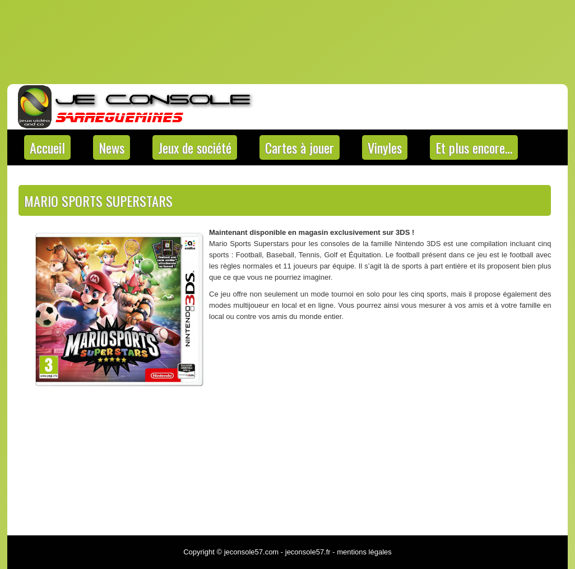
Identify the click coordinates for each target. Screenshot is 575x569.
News (111, 147)
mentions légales (364, 552)
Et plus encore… (473, 147)
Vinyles (385, 147)
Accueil (47, 147)
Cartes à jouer (299, 147)
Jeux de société (194, 147)
